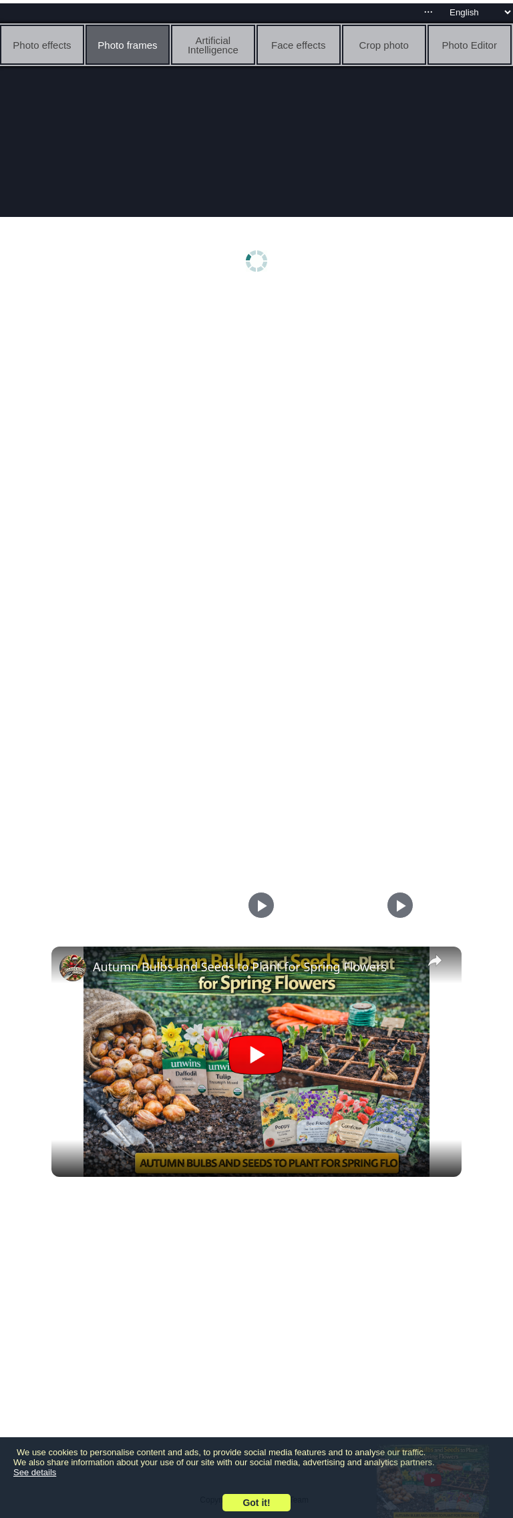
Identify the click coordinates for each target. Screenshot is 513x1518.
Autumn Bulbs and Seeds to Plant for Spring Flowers (240, 967)
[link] (72, 968)
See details (34, 1472)
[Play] (396, 905)
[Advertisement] (256, 398)
